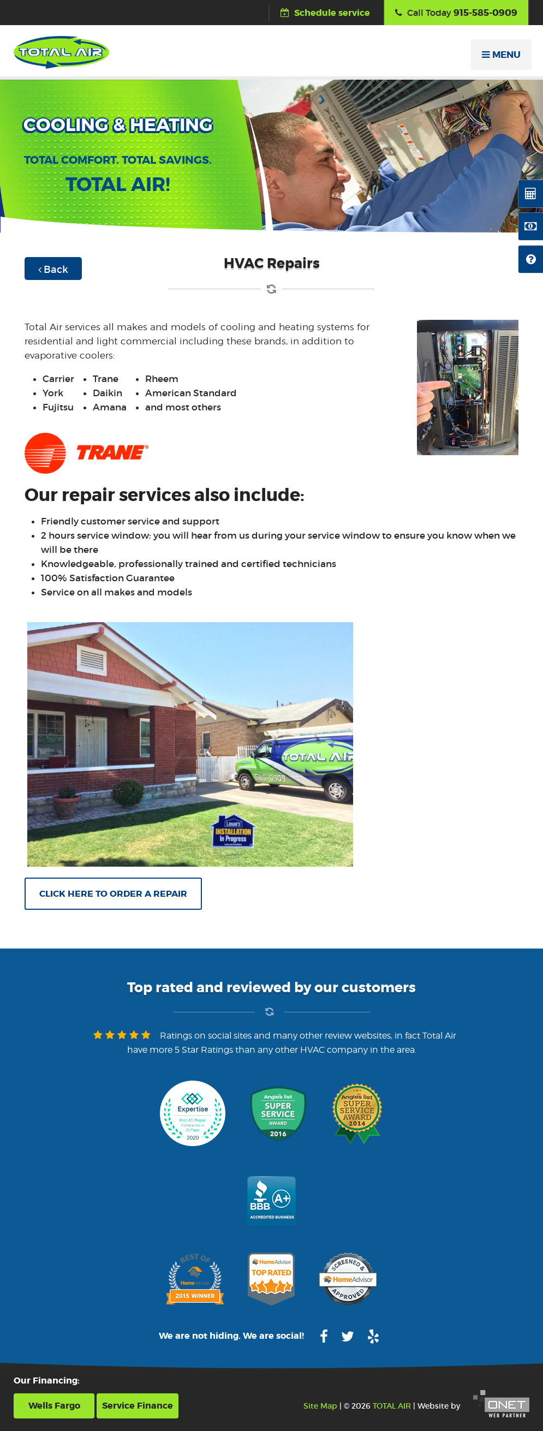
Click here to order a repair (113, 893)
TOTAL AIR (392, 1406)
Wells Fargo (54, 1405)
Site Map (320, 1406)
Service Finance (137, 1405)
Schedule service (325, 13)
